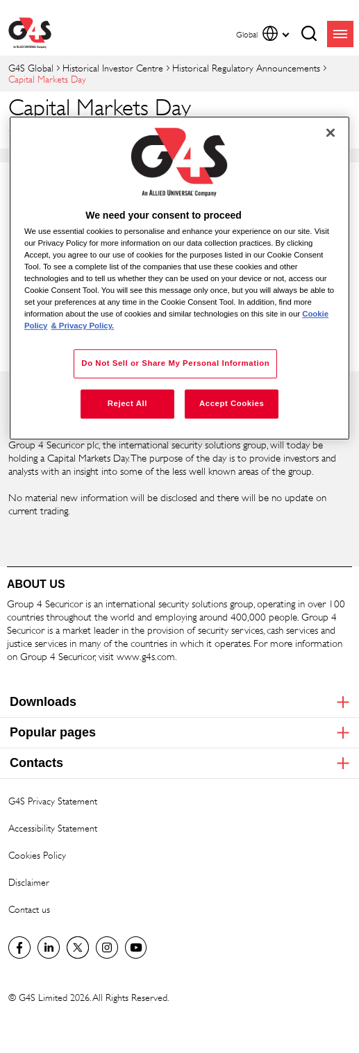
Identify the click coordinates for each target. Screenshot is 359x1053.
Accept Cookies (231, 404)
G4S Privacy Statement (52, 801)
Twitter (78, 947)
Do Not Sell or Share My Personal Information (175, 364)
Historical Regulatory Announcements (246, 68)
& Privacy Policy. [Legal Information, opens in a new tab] (82, 326)
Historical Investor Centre (112, 68)
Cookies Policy (37, 855)
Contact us (29, 909)
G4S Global (30, 68)
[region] (179, 278)
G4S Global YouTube (136, 947)
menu (340, 34)
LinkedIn (48, 947)
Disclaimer (28, 882)
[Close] (330, 132)
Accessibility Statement (52, 828)
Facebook (19, 947)
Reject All (127, 404)
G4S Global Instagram (107, 947)
